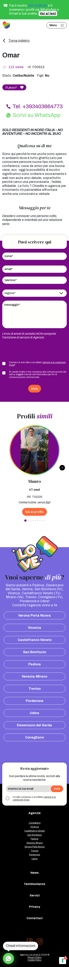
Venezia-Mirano (34, 676)
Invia (34, 388)
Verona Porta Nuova (34, 615)
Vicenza (34, 628)
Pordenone (34, 701)
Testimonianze (34, 884)
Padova (34, 664)
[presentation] (30, 350)
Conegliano (34, 737)
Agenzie (35, 813)
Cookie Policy (34, 960)
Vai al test (48, 13)
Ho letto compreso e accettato (34, 798)
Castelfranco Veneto (35, 640)
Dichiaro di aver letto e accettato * (37, 363)
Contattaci (34, 918)
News (35, 872)
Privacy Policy (35, 957)
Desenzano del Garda (34, 725)
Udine (34, 713)
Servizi (35, 895)
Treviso (35, 688)
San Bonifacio (34, 652)
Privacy (34, 906)
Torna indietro (16, 40)
